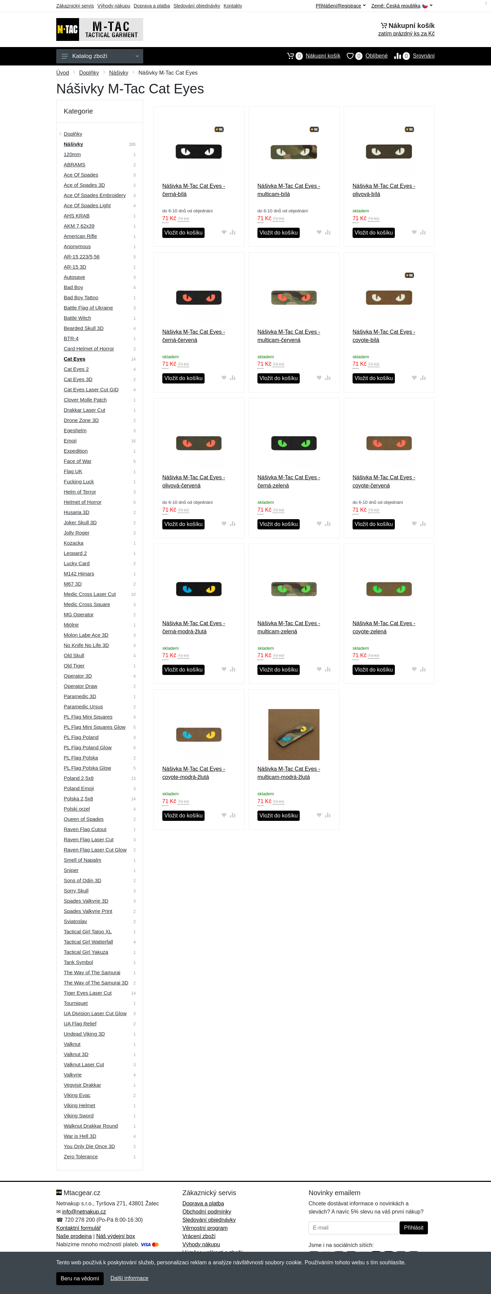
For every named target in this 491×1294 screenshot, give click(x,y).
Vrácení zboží (198, 1236)
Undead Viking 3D (84, 1034)
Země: (401, 6)
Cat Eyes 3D (78, 379)
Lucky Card (77, 563)
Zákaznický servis (75, 6)
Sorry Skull (76, 890)
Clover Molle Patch (85, 400)
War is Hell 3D (80, 1136)
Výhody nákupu (113, 6)
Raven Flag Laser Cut (89, 839)
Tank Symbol (78, 962)
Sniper (71, 870)
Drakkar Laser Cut (84, 410)
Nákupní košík (310, 56)
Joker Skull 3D (80, 522)
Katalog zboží (100, 56)
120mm (72, 154)
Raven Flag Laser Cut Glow (95, 850)
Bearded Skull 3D (84, 328)
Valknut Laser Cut (84, 1064)
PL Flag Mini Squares (88, 717)
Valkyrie (72, 1075)
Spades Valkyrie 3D (86, 901)
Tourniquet (76, 1003)
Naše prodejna (74, 1236)
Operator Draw (80, 686)
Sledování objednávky (197, 6)
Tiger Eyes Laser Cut (87, 993)
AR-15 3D (75, 267)
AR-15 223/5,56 (82, 256)
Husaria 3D (76, 512)
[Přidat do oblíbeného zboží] (224, 232)
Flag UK (73, 471)
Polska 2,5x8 (78, 798)
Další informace (129, 1278)
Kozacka (74, 543)
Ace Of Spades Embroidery (95, 195)
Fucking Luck (79, 481)
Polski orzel (77, 809)
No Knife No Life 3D (86, 645)
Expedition (76, 451)
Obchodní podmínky (206, 1212)
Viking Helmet (79, 1105)
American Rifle (80, 236)
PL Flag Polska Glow (87, 768)
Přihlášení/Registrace (341, 5)
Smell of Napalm (82, 860)
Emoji (70, 440)
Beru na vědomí (80, 1278)
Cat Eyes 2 (76, 369)
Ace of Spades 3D (84, 185)
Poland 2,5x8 (79, 778)
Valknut (72, 1044)
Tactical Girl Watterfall (88, 942)
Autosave (74, 277)
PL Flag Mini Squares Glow (94, 727)
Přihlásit (413, 1228)
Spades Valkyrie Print (88, 911)
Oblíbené (364, 56)
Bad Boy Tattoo (81, 297)
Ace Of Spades (81, 175)
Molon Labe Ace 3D (86, 635)
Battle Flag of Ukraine (88, 308)
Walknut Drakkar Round (91, 1126)
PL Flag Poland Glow (87, 747)
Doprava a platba (152, 6)
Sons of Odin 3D (82, 880)
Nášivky (118, 73)
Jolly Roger (76, 533)
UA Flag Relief (80, 1023)
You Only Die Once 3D (89, 1146)
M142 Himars (79, 573)
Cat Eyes (74, 359)
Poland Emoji (79, 788)
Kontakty (233, 6)
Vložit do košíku (183, 233)
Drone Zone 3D (81, 420)
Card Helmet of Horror (89, 348)
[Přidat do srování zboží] (232, 232)
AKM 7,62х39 (79, 226)
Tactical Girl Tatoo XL (88, 931)
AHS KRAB (77, 216)
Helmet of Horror (83, 502)
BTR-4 (71, 338)
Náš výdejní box (115, 1236)
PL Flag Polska (81, 758)
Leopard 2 (75, 553)
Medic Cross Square (87, 604)
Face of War (77, 461)
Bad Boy (73, 287)
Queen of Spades (84, 819)
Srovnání (411, 56)
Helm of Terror (80, 492)
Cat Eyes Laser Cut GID (91, 389)
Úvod (62, 73)
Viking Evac (77, 1095)
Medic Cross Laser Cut (90, 594)
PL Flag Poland (81, 737)
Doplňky (89, 73)
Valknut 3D (76, 1054)
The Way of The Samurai (92, 972)
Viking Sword (78, 1115)
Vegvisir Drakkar (82, 1085)
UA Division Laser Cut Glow (95, 1013)
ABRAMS (74, 164)
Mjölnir (71, 625)
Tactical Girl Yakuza (86, 952)
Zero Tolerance (81, 1156)
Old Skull (74, 655)
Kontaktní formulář (78, 1228)
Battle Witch (77, 318)
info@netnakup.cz (84, 1212)
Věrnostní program (205, 1228)
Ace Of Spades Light (87, 205)
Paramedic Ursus (83, 706)
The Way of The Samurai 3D (96, 982)
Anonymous (77, 246)
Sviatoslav (75, 921)
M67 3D (73, 584)
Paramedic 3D (80, 696)
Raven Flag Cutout (85, 829)
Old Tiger (74, 665)
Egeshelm (75, 430)
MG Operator (79, 614)
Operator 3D (78, 676)
